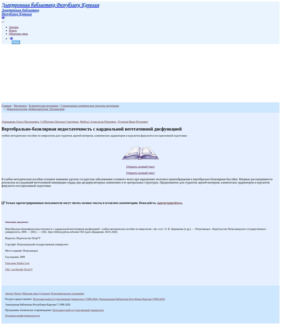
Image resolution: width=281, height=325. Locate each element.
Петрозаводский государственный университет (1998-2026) (65, 299)
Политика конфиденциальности (22, 315)
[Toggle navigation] (2, 21)
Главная (6, 105)
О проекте (44, 293)
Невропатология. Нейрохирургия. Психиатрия (35, 109)
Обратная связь (18, 33)
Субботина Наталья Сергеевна (59, 121)
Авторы (13, 27)
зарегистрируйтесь (169, 202)
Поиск (13, 30)
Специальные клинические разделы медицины (90, 105)
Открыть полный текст (140, 166)
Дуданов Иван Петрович (132, 121)
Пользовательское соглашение (67, 293)
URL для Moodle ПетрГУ (19, 269)
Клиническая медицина (43, 105)
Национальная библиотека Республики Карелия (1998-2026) (132, 299)
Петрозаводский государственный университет (78, 310)
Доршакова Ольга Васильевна (20, 121)
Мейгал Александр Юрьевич (98, 121)
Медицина (20, 105)
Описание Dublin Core (17, 263)
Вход (16, 42)
